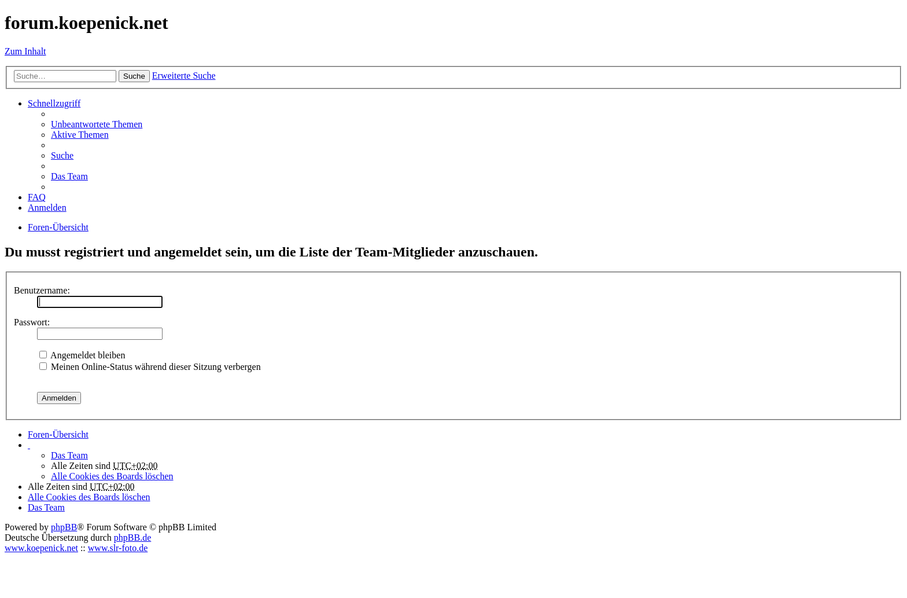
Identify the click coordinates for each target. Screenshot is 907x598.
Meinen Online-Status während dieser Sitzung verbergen (150, 367)
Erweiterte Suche (184, 75)
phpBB (64, 527)
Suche (134, 76)
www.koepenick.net (41, 548)
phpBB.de (132, 537)
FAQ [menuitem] (37, 197)
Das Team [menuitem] (69, 176)
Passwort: (32, 322)
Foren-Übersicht (58, 434)
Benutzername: (42, 290)
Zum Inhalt (25, 51)
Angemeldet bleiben (82, 355)
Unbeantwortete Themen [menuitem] (96, 124)
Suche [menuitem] (62, 155)
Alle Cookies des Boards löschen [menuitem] (112, 476)
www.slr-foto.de (118, 548)
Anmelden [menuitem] (47, 207)
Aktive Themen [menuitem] (80, 135)
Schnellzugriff (54, 103)
